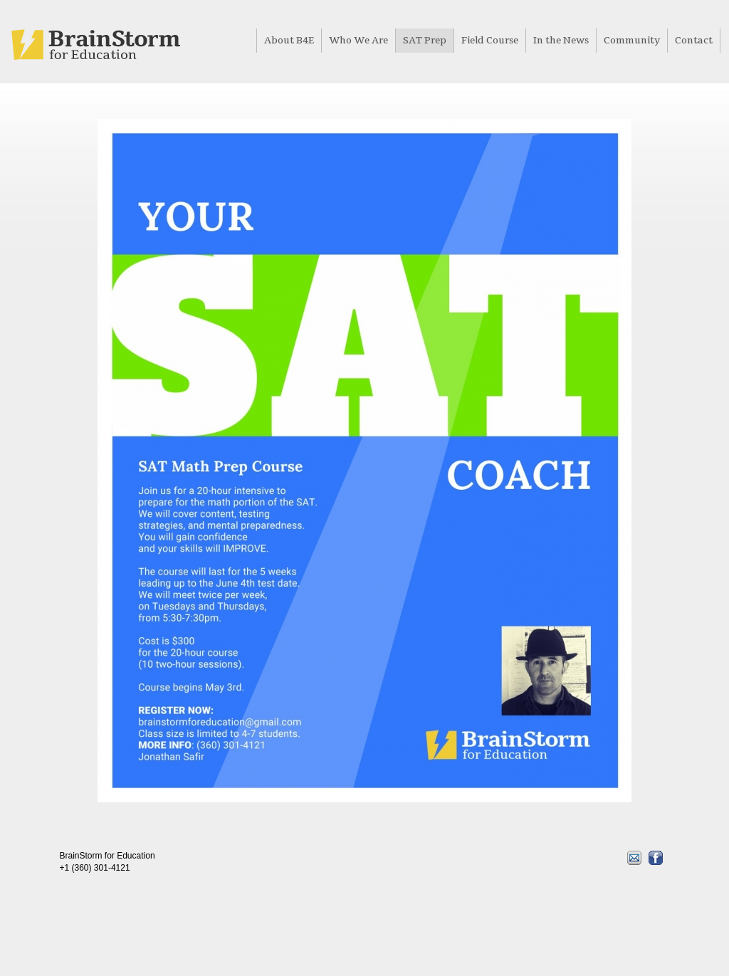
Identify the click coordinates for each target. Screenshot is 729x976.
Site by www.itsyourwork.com (182, 918)
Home (96, 44)
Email (634, 858)
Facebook (656, 858)
